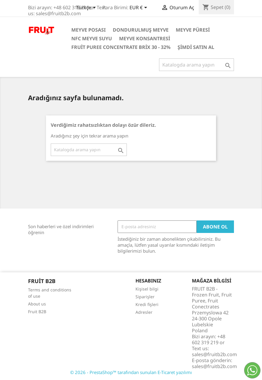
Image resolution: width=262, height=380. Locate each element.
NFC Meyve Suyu (91, 38)
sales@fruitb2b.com (214, 366)
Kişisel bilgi (146, 289)
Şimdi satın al (196, 47)
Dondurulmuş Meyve (141, 30)
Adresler (143, 312)
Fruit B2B (37, 311)
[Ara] (196, 64)
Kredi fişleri (146, 304)
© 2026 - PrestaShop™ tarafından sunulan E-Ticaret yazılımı (131, 372)
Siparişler (145, 296)
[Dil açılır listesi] (87, 8)
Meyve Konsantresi (144, 38)
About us (37, 304)
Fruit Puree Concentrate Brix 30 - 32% (120, 47)
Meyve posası (88, 30)
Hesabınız (148, 280)
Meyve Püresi (193, 30)
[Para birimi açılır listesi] (139, 8)
